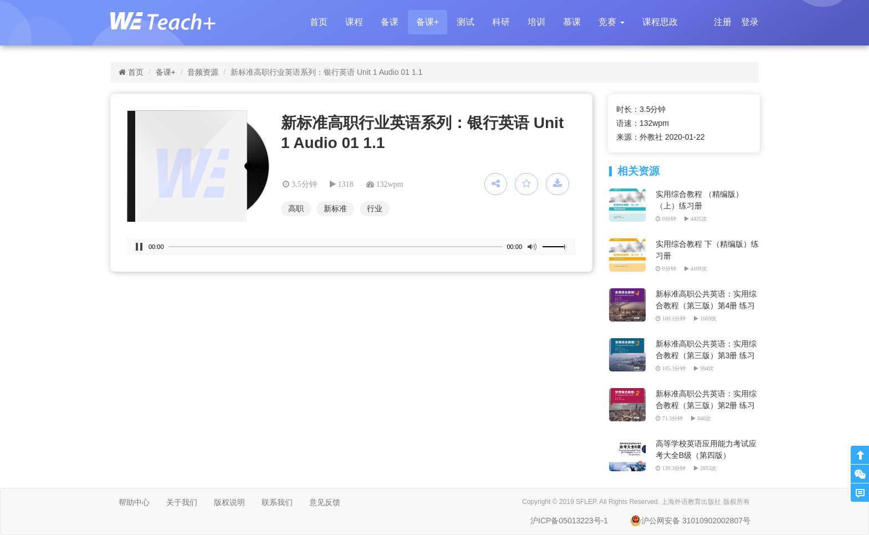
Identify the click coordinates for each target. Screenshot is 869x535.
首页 (319, 22)
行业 (374, 208)
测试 (465, 22)
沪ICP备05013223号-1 (569, 520)
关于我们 (181, 502)
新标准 (335, 208)
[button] (611, 22)
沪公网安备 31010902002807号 (690, 520)
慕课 (572, 22)
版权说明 (229, 502)
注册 (723, 22)
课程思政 (660, 22)
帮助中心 (134, 502)
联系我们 (277, 502)
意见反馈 (324, 502)
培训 (536, 22)
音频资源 (202, 72)
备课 (389, 22)
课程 (354, 22)
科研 (501, 22)
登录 (750, 22)
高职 (296, 208)
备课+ (427, 22)
